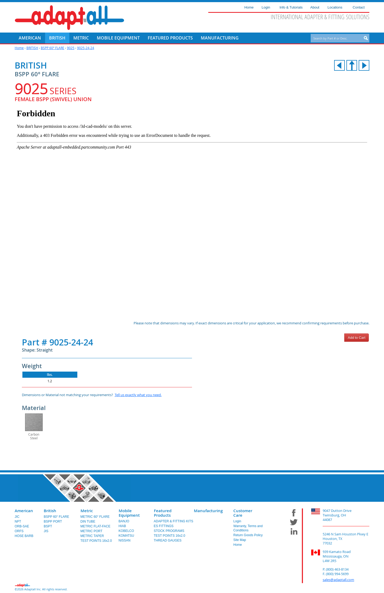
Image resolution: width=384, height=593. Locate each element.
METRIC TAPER (92, 536)
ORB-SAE (22, 526)
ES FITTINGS (164, 526)
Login (237, 521)
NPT (18, 521)
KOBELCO (126, 531)
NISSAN (125, 540)
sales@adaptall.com (338, 579)
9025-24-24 (85, 48)
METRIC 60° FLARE (95, 517)
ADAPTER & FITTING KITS (173, 521)
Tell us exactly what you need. (138, 394)
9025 (70, 48)
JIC (17, 517)
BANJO (124, 521)
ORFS (19, 531)
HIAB (122, 526)
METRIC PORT (91, 531)
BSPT (48, 526)
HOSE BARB (24, 536)
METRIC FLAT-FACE (95, 526)
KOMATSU (126, 536)
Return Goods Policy (248, 535)
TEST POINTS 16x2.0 (96, 541)
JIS (46, 531)
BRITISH (32, 48)
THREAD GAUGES (168, 540)
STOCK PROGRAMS (169, 531)
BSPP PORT (53, 521)
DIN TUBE (88, 521)
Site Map (239, 540)
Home (19, 48)
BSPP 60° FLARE (52, 48)
